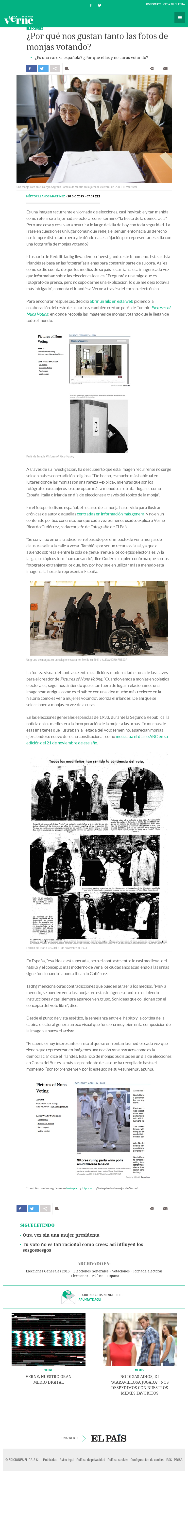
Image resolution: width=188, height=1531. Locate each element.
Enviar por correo (165, 68)
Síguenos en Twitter (99, 4)
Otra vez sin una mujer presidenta (61, 1235)
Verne (18, 19)
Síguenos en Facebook (91, 4)
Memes (139, 1370)
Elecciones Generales (90, 1271)
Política (97, 1276)
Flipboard (88, 1188)
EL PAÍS (108, 1438)
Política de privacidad (90, 1459)
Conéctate (153, 4)
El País (18, 4)
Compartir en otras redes (55, 68)
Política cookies (117, 1459)
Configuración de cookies (147, 1459)
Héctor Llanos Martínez (46, 196)
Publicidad (50, 1459)
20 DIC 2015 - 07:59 (84, 196)
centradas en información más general (111, 513)
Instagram (72, 1188)
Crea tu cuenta (174, 4)
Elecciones (79, 1276)
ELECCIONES (35, 28)
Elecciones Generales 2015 (48, 1271)
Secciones (179, 17)
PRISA (178, 1459)
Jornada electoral (147, 1271)
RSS (169, 1459)
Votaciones (121, 1271)
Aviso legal (67, 1459)
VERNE (48, 1370)
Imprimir (152, 68)
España (113, 1276)
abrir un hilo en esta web (111, 301)
